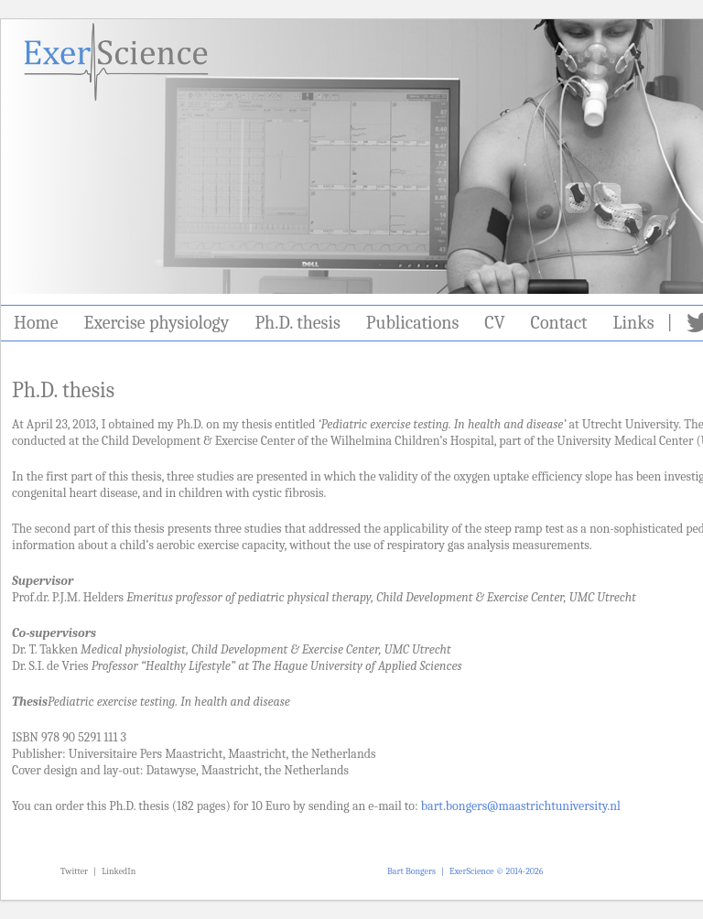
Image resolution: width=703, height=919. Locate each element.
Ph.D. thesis (297, 322)
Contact (559, 322)
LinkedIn (118, 871)
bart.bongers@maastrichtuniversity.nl (521, 806)
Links (633, 322)
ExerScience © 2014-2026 (496, 871)
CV (494, 322)
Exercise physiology (157, 322)
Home (36, 322)
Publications (412, 322)
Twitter (74, 871)
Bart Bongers (411, 871)
